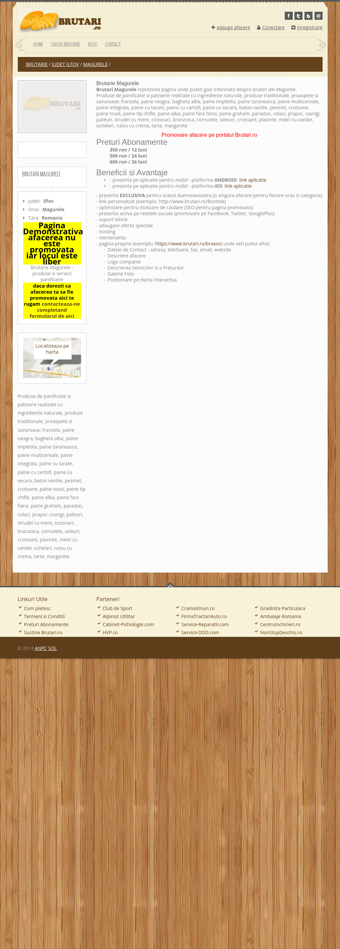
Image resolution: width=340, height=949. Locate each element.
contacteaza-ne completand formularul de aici (54, 309)
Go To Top (170, 584)
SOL (52, 648)
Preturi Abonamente (46, 624)
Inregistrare (307, 27)
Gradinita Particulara (282, 608)
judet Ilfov (65, 64)
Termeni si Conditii (44, 616)
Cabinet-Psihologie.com (128, 624)
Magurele (95, 64)
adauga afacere (230, 27)
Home (38, 44)
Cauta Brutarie (65, 44)
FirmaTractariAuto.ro (204, 616)
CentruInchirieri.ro (280, 624)
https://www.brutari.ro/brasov (188, 243)
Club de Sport (118, 608)
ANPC (41, 648)
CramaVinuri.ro (198, 608)
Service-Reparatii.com (205, 624)
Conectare (271, 27)
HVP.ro (110, 632)
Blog (92, 44)
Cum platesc (37, 608)
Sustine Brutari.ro (43, 632)
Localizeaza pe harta (52, 348)
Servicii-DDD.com (200, 632)
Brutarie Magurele (117, 83)
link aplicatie (252, 180)
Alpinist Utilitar (119, 616)
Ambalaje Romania (280, 616)
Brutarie (37, 64)
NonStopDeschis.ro (281, 632)
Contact (113, 44)
